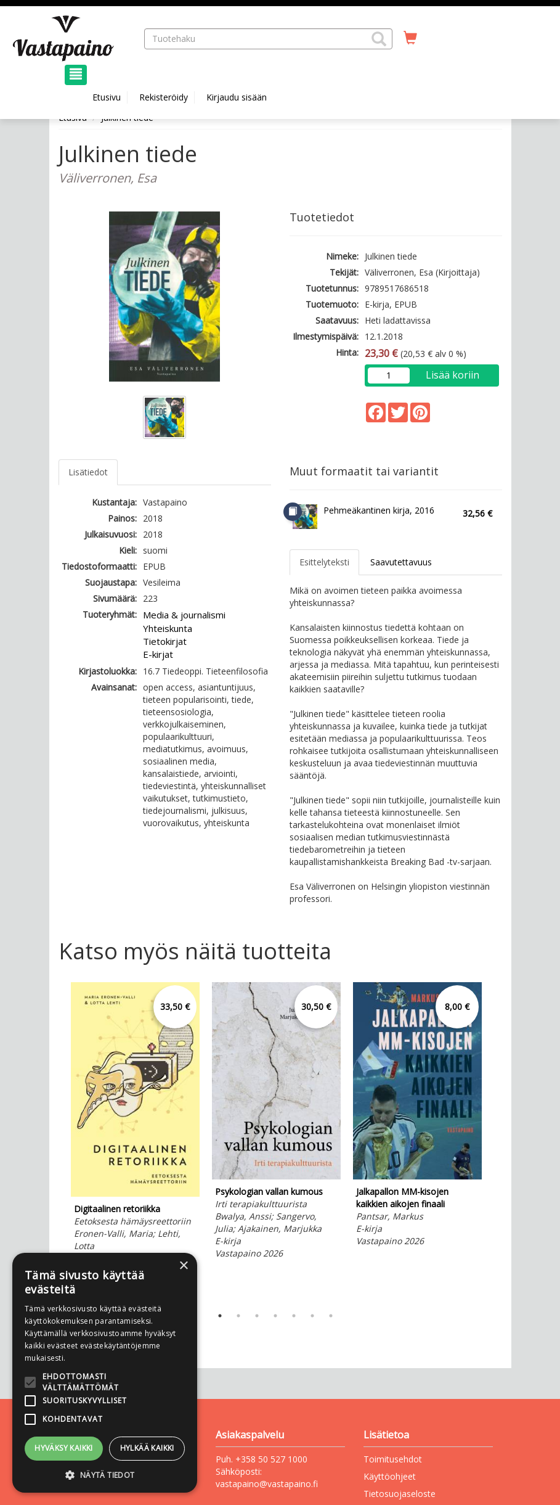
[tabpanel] (135, 1131)
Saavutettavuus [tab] (401, 562)
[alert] (104, 1373)
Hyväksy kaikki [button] (63, 1448)
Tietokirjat (165, 641)
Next (496, 1141)
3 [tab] (257, 1316)
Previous (55, 1141)
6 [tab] (312, 1316)
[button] (378, 38)
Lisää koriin (452, 375)
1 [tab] (220, 1316)
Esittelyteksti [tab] (324, 562)
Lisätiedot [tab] (88, 472)
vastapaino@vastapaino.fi (267, 1484)
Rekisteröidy (163, 97)
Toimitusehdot (392, 1459)
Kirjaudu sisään (236, 97)
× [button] (183, 1266)
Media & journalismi (184, 615)
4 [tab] (275, 1316)
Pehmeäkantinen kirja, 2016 (378, 510)
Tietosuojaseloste (399, 1493)
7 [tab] (331, 1316)
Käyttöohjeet (389, 1476)
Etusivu (106, 97)
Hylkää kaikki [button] (147, 1448)
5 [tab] (294, 1316)
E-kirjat (158, 654)
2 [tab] (238, 1316)
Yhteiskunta (167, 628)
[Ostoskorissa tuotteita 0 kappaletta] (410, 38)
